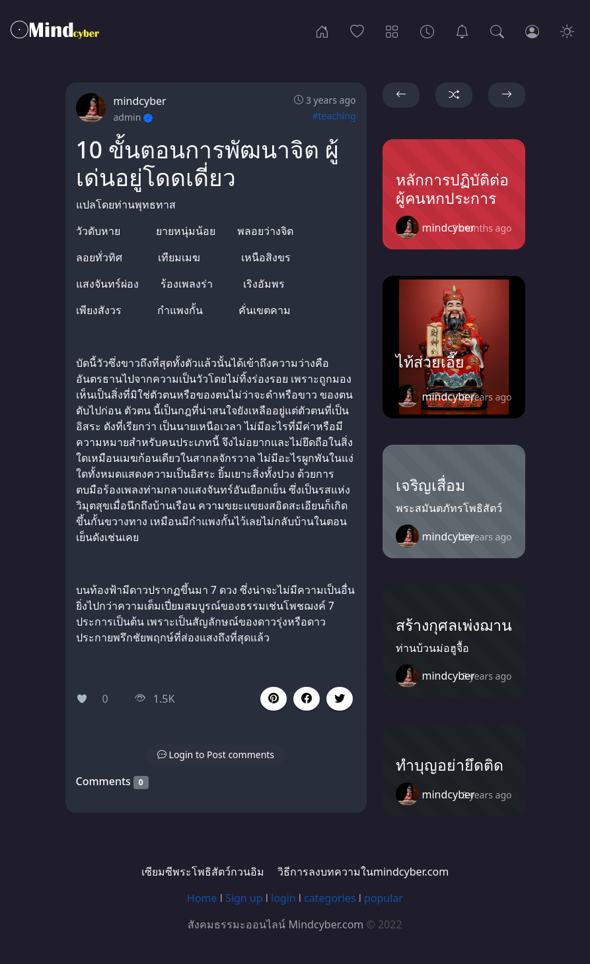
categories (329, 898)
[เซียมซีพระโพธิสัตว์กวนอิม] (462, 30)
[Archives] (427, 30)
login (283, 898)
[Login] (532, 30)
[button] (306, 699)
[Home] (322, 30)
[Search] (497, 30)
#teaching (333, 116)
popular (383, 898)
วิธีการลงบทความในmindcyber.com (363, 871)
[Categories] (392, 30)
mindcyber (140, 101)
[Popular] (357, 30)
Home (202, 898)
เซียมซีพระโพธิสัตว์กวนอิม (202, 871)
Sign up (244, 898)
